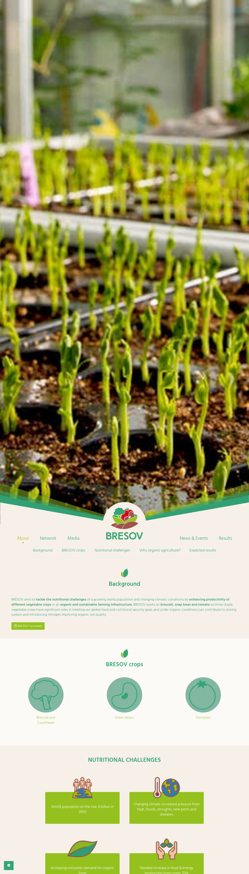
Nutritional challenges (112, 550)
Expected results (203, 550)
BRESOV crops (73, 550)
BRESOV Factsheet (28, 626)
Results (225, 538)
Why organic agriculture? (159, 550)
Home (124, 523)
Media (73, 538)
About (23, 538)
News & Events (194, 538)
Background (43, 550)
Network (48, 538)
